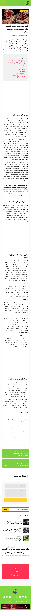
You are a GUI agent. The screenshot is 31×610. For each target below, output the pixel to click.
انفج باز (11, 319)
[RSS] (4, 597)
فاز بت (18, 287)
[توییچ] (26, 597)
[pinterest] (17, 597)
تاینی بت (23, 339)
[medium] (7, 597)
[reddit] (20, 597)
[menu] (3, 3)
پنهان (20, 58)
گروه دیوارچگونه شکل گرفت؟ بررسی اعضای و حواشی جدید (12, 531)
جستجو (5, 509)
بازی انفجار (21, 3)
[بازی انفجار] (28, 3)
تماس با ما (15, 568)
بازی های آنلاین (24, 11)
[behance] (10, 597)
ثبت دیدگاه (15, 500)
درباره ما (15, 571)
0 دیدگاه (14, 35)
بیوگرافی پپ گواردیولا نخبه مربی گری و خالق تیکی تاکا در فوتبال (18, 454)
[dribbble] (13, 597)
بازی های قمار (12, 119)
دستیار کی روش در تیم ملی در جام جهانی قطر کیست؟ (13, 539)
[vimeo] (23, 597)
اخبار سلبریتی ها (15, 575)
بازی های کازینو (15, 39)
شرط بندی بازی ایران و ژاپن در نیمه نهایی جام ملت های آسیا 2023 (13, 523)
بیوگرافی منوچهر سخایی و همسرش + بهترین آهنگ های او (18, 464)
